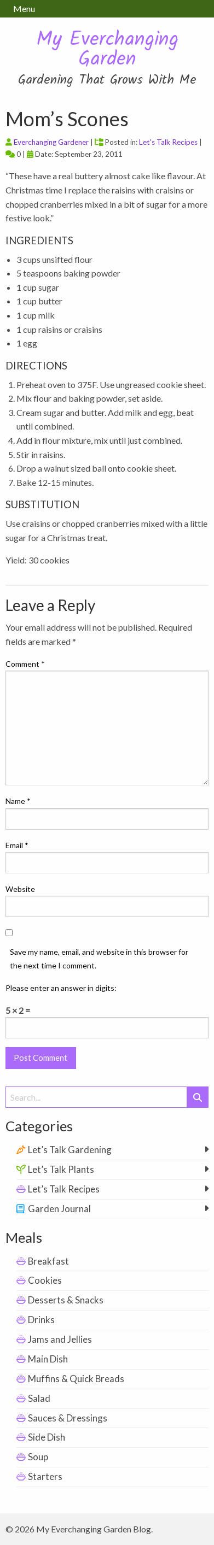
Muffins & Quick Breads (76, 1378)
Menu (24, 8)
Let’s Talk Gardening (70, 1149)
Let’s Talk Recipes (64, 1189)
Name (18, 801)
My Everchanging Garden (107, 50)
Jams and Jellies (60, 1339)
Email (16, 845)
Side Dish (46, 1437)
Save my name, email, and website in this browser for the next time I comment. (99, 958)
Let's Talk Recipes (168, 142)
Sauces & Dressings (67, 1418)
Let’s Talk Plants (61, 1169)
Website (20, 889)
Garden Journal (59, 1208)
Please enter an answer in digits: (61, 987)
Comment (25, 663)
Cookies (45, 1280)
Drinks (41, 1319)
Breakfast (48, 1261)
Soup (38, 1456)
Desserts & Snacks (65, 1300)
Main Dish (48, 1359)
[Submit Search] (198, 1097)
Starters (45, 1476)
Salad (39, 1398)
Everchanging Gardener (51, 142)
